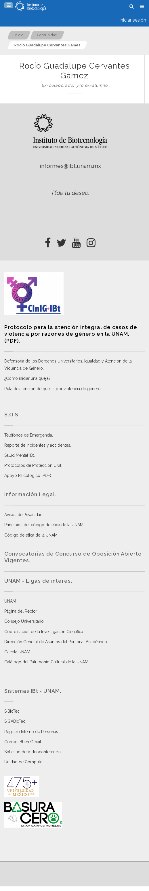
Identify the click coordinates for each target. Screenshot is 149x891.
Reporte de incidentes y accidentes (37, 445)
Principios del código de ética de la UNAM (43, 524)
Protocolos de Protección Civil (32, 465)
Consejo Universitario (24, 621)
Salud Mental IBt (19, 455)
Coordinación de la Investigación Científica (43, 631)
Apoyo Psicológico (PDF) (27, 475)
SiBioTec (12, 711)
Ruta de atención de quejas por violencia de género (52, 388)
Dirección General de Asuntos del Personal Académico (55, 641)
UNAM (10, 601)
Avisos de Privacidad (23, 514)
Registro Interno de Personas (31, 731)
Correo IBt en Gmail (22, 741)
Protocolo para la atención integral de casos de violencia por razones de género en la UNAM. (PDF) (70, 334)
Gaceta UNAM (17, 652)
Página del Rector (20, 611)
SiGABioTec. (15, 721)
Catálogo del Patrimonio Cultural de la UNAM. (46, 662)
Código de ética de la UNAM (31, 535)
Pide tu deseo (69, 192)
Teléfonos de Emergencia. (28, 435)
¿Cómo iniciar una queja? (27, 378)
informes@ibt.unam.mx (70, 166)
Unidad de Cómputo (23, 762)
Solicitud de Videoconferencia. (33, 752)
